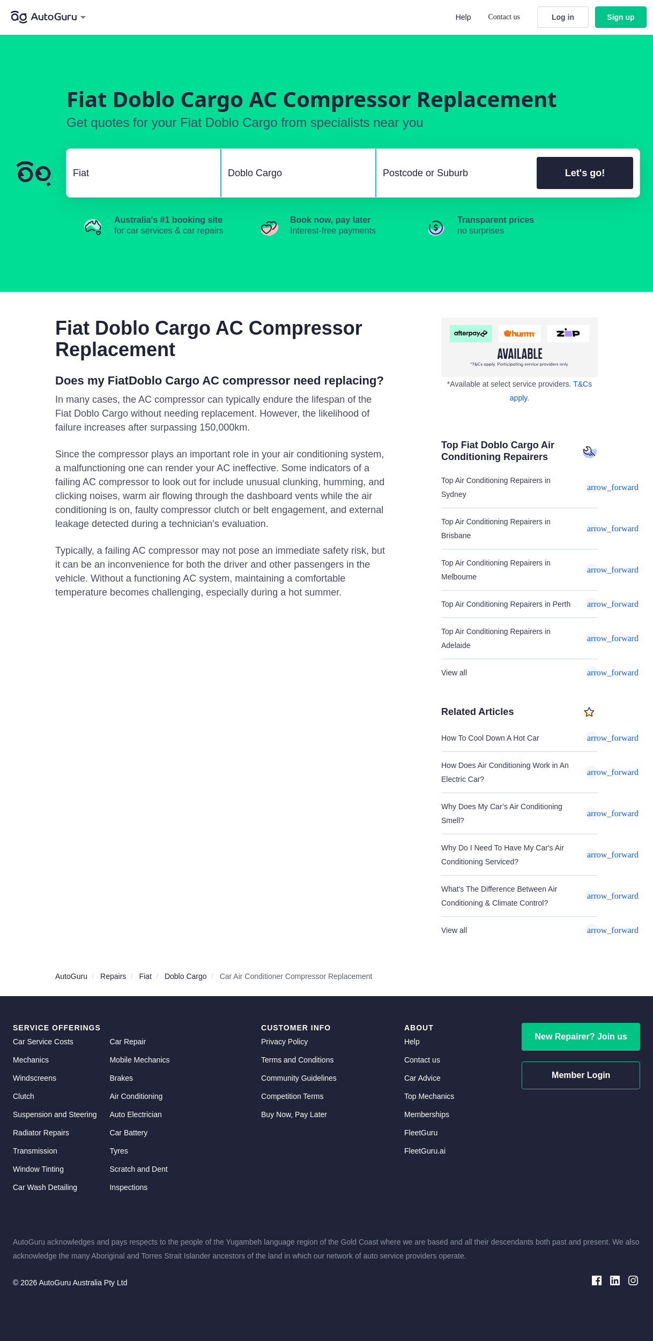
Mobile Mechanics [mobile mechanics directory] (139, 1060)
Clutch (23, 1096)
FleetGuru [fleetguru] (420, 1132)
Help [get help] (412, 1041)
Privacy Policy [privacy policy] (284, 1041)
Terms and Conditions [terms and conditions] (297, 1060)
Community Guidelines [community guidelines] (299, 1078)
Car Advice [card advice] (422, 1078)
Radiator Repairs (41, 1132)
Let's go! (585, 173)
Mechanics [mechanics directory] (31, 1060)
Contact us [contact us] (422, 1060)
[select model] (294, 173)
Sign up (620, 17)
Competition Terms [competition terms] (292, 1096)
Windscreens (34, 1078)
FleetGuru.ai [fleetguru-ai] (425, 1151)
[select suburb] (453, 173)
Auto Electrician (135, 1114)
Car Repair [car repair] (127, 1041)
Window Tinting (38, 1169)
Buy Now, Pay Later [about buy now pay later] (294, 1114)
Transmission (35, 1151)
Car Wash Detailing (45, 1187)
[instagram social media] (633, 1279)
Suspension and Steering (55, 1114)
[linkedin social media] (615, 1279)
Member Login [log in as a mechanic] (581, 1075)
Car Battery (128, 1132)
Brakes (121, 1078)
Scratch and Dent (138, 1169)
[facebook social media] (597, 1279)
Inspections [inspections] (128, 1187)
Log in (563, 17)
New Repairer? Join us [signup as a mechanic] (581, 1036)
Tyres (118, 1151)
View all (519, 672)
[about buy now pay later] (519, 347)
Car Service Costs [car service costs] (43, 1041)
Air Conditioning (135, 1096)
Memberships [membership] (426, 1114)
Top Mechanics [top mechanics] (429, 1096)
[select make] (139, 173)
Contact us (504, 17)
